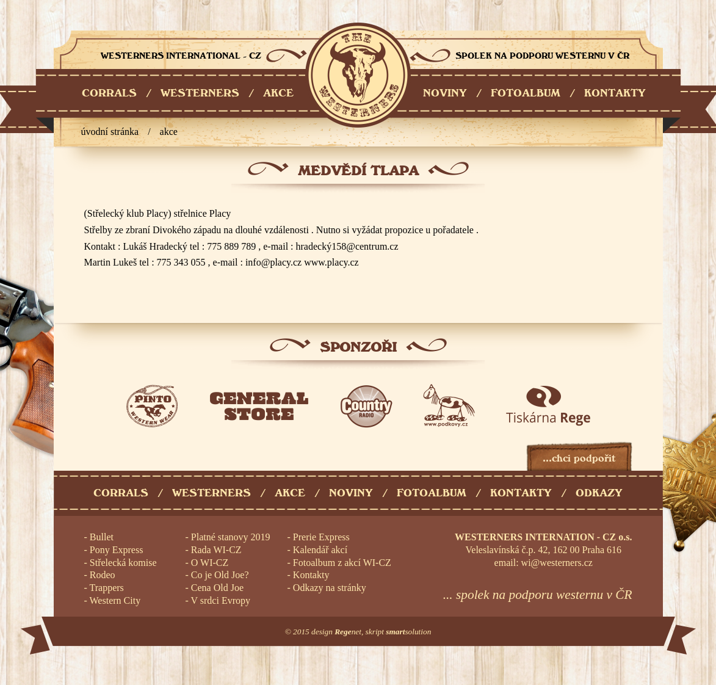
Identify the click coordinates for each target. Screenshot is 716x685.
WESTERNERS (200, 93)
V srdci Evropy (220, 600)
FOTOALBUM (525, 93)
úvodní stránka (110, 131)
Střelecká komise (123, 562)
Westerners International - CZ (358, 75)
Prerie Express (321, 537)
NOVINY (445, 93)
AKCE (278, 93)
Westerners (211, 493)
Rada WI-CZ (216, 550)
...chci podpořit (579, 458)
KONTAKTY (615, 93)
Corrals (120, 493)
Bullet (102, 537)
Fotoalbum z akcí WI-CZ (342, 562)
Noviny (351, 493)
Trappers (107, 587)
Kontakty (521, 493)
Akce (169, 131)
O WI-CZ (209, 562)
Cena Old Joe (217, 587)
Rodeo (102, 575)
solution (408, 631)
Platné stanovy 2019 (230, 537)
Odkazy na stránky (329, 587)
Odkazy (599, 493)
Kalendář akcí (320, 550)
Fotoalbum (431, 493)
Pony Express (116, 550)
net (347, 631)
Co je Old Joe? (220, 575)
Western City (115, 600)
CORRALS (109, 93)
